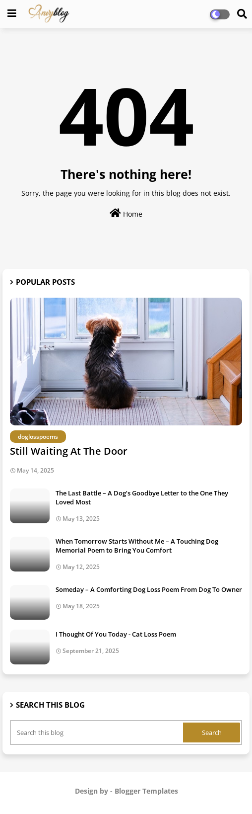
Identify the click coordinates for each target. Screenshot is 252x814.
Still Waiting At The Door (68, 451)
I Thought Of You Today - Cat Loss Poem (116, 634)
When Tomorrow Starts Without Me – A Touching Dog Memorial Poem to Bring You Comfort (137, 546)
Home (126, 213)
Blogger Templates (146, 791)
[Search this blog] (97, 732)
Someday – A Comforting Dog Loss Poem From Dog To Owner (149, 589)
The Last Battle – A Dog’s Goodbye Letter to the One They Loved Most (142, 497)
